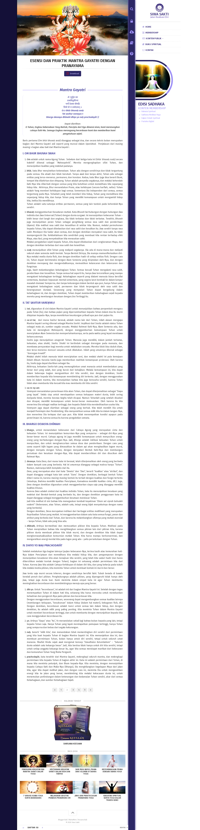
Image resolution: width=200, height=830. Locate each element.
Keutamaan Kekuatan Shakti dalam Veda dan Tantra (59, 771)
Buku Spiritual (153, 44)
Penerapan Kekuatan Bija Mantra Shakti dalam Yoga (33, 771)
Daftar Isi (33, 827)
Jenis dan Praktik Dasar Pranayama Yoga (86, 797)
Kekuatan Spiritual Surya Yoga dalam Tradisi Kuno (112, 798)
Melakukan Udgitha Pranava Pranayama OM (59, 797)
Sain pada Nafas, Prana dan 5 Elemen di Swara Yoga (86, 771)
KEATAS (123, 827)
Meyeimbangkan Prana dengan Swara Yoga (112, 770)
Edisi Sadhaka (151, 104)
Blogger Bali (62, 820)
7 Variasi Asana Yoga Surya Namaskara (33, 797)
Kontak (150, 50)
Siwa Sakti (159, 14)
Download (72, 73)
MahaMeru (73, 820)
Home (148, 26)
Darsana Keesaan (72, 743)
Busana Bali (82, 820)
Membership (151, 32)
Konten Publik (153, 38)
